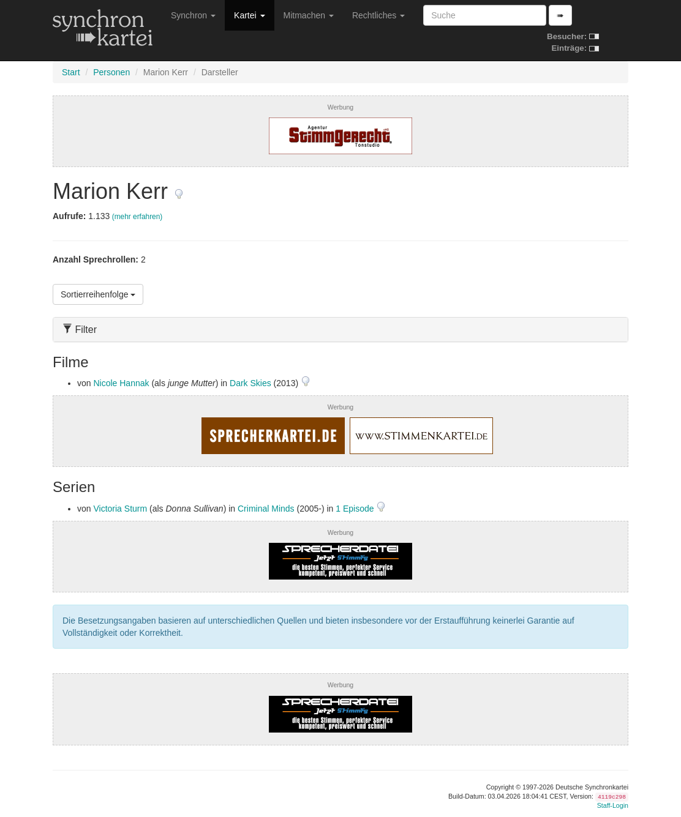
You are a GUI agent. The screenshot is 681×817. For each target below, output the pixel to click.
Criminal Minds (266, 508)
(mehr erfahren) (137, 216)
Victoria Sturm (120, 508)
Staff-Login (612, 805)
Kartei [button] (249, 15)
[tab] (340, 329)
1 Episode (356, 508)
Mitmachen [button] (309, 15)
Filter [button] (79, 329)
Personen (111, 72)
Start (71, 72)
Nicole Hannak (121, 383)
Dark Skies (250, 383)
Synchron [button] (193, 15)
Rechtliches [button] (378, 15)
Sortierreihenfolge (98, 294)
